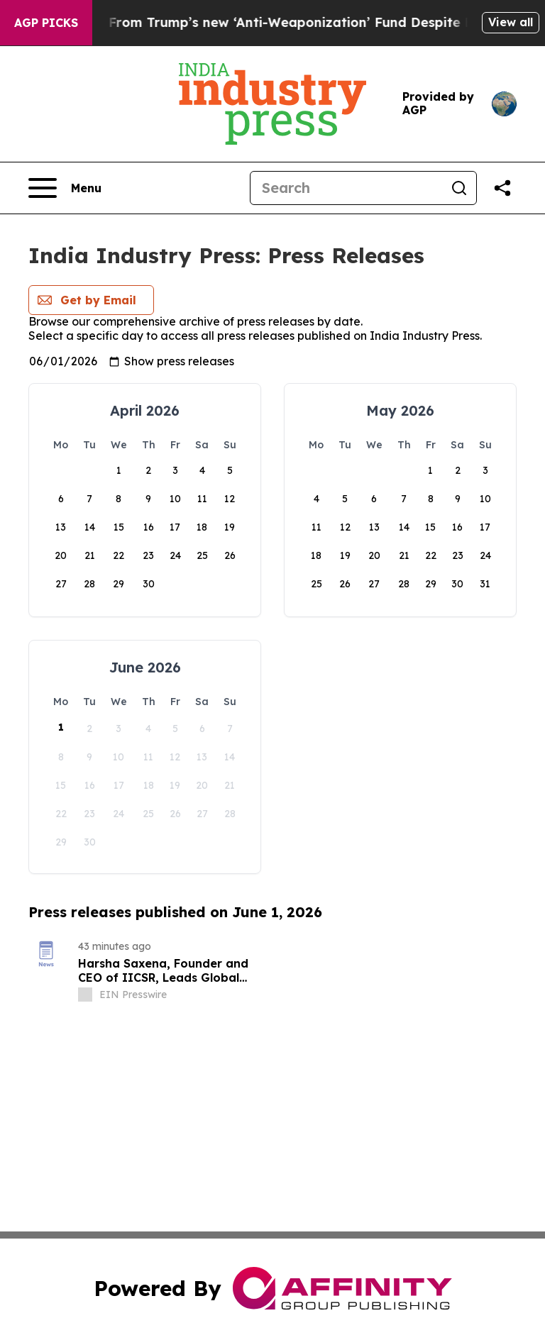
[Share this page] (502, 188)
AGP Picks (46, 23)
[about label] (85, 994)
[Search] (346, 188)
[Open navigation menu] (64, 188)
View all (510, 22)
